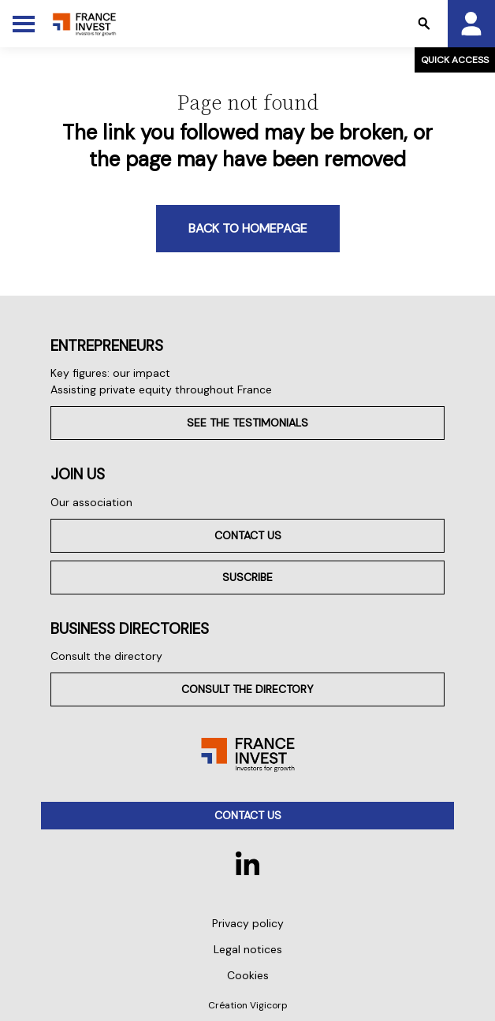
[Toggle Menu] (23, 23)
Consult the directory (106, 656)
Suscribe (247, 577)
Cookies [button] (248, 975)
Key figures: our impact (110, 373)
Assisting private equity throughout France (161, 389)
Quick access (455, 60)
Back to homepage (247, 228)
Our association (91, 502)
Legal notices (248, 949)
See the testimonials (247, 422)
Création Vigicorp (248, 1005)
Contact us (247, 535)
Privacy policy (248, 923)
